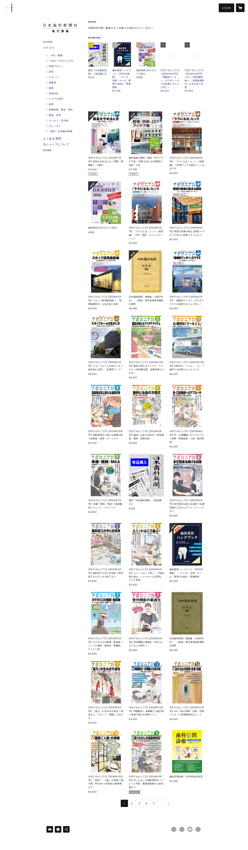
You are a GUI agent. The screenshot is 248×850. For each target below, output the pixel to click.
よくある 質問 (52, 138)
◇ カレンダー (53, 126)
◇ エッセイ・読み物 (57, 120)
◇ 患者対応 (52, 93)
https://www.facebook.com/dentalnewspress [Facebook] (173, 829)
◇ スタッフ (52, 77)
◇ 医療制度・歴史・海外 (59, 109)
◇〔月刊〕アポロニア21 (59, 60)
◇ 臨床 (50, 87)
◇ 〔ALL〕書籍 (54, 55)
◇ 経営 (50, 71)
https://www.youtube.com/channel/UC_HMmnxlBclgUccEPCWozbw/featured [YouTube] (190, 829)
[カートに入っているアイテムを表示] (240, 7)
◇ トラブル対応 (54, 98)
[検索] (7, 7)
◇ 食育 (50, 104)
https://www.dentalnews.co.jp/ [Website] (198, 829)
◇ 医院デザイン (54, 66)
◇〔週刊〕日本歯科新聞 (59, 131)
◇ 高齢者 (51, 82)
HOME (48, 41)
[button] (226, 7)
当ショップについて (56, 144)
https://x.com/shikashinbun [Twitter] (181, 829)
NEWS (47, 150)
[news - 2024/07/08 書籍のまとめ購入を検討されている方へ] (146, 28)
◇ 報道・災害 (53, 115)
